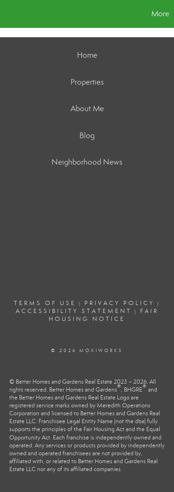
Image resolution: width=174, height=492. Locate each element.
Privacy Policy (119, 303)
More (160, 14)
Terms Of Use (45, 303)
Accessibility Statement (74, 311)
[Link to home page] (8, 14)
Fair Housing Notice (104, 315)
